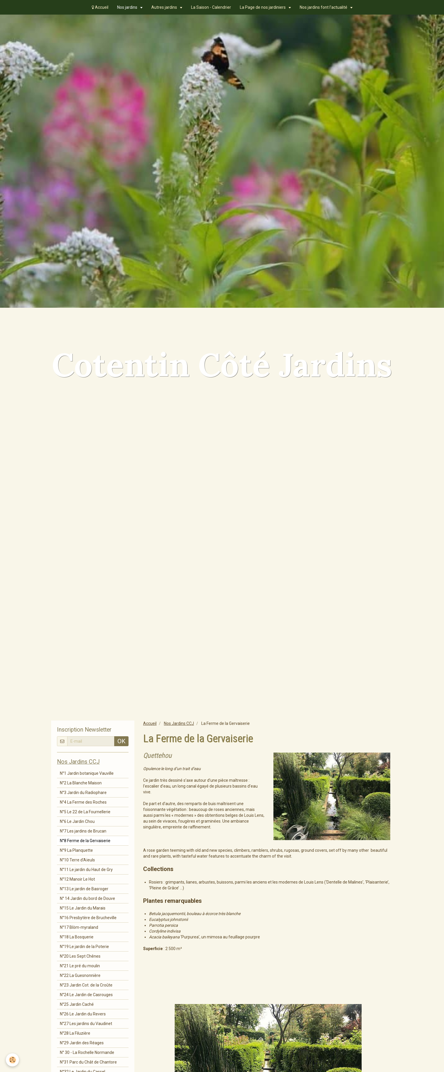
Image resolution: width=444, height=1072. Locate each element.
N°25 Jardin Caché (77, 1004)
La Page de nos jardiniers (263, 7)
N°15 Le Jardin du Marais (82, 908)
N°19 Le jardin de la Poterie (84, 946)
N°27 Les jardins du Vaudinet (86, 1023)
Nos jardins (127, 7)
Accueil (100, 7)
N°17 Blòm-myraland (79, 927)
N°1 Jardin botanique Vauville (87, 773)
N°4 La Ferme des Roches (83, 802)
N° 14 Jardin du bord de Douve (87, 898)
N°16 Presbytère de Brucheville (88, 917)
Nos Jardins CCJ (179, 723)
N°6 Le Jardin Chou (77, 821)
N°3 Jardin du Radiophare (83, 792)
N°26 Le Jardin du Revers (83, 1014)
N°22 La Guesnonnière (80, 975)
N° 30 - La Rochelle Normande (87, 1052)
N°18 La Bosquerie (76, 937)
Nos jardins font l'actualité (324, 7)
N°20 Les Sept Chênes (80, 956)
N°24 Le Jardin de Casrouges (86, 994)
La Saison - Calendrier (211, 7)
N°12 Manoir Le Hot (77, 879)
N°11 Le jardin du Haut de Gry (86, 869)
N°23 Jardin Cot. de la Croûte (86, 985)
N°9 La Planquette (76, 850)
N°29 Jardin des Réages (82, 1042)
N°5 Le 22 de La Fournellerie (85, 811)
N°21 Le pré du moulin (80, 965)
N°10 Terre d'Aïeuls (77, 860)
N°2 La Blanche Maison (81, 783)
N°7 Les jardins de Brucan (83, 831)
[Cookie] (12, 1059)
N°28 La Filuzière (75, 1033)
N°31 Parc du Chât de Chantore (88, 1062)
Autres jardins (164, 7)
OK (121, 741)
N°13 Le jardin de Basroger (84, 888)
